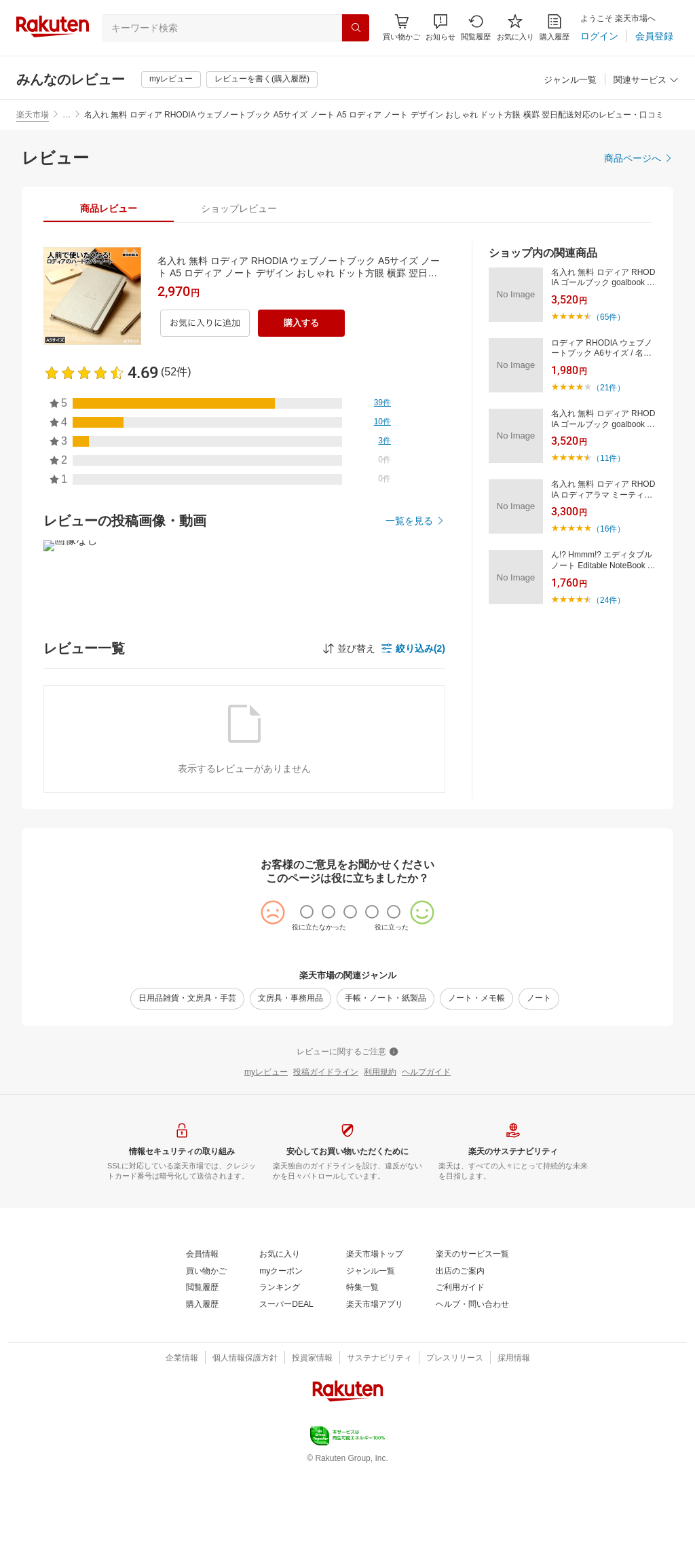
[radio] (307, 912)
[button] (440, 27)
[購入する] (301, 323)
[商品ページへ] (638, 158)
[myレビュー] (171, 79)
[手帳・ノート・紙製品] (385, 999)
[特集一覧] (362, 1287)
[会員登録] (654, 36)
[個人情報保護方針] (245, 1358)
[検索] (355, 27)
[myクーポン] (281, 1271)
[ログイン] (599, 36)
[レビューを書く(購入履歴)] (262, 79)
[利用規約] (380, 1072)
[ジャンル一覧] (570, 80)
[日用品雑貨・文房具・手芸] (187, 999)
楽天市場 (32, 114)
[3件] (384, 441)
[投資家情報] (312, 1358)
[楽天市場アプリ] (374, 1304)
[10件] (382, 422)
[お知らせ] (440, 27)
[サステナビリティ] (379, 1358)
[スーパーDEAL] (286, 1304)
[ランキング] (279, 1287)
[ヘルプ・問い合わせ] (472, 1304)
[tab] (108, 208)
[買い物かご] (206, 1271)
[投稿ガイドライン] (325, 1072)
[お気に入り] (515, 27)
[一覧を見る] (415, 521)
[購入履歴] (554, 27)
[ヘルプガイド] (426, 1072)
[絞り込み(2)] (413, 648)
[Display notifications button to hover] (401, 27)
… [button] (66, 114)
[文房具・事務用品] (290, 999)
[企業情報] (182, 1358)
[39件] (382, 403)
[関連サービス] (646, 80)
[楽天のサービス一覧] (472, 1254)
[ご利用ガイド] (460, 1287)
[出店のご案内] (460, 1271)
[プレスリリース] (454, 1358)
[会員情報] (202, 1254)
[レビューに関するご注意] (347, 1052)
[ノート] (539, 999)
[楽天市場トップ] (374, 1254)
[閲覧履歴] (476, 27)
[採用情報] (513, 1358)
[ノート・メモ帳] (476, 999)
